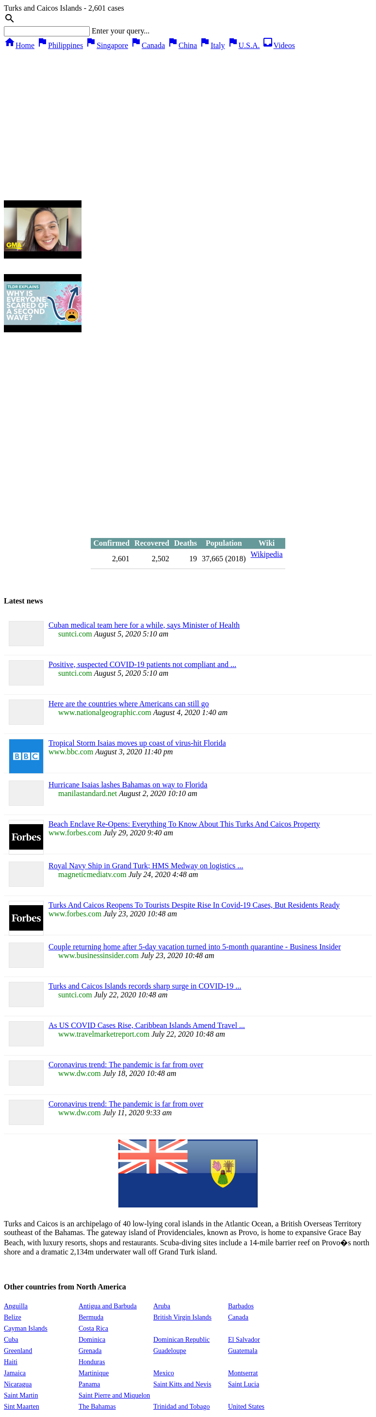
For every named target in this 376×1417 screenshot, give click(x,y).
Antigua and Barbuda (108, 1306)
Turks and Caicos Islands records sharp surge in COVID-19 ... (145, 986)
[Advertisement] (188, 123)
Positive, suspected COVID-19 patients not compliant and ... (142, 664)
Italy (212, 45)
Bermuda (91, 1317)
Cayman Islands (26, 1328)
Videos (278, 45)
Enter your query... (120, 31)
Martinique (94, 1373)
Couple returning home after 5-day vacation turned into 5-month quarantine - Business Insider (195, 947)
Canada (147, 45)
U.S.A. (243, 45)
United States (246, 1406)
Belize (12, 1317)
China (182, 45)
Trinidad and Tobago (181, 1406)
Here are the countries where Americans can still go (129, 704)
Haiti (10, 1362)
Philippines (59, 45)
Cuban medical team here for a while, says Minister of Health (144, 625)
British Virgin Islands (182, 1317)
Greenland (18, 1350)
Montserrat (243, 1373)
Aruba (161, 1306)
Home (19, 45)
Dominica (92, 1339)
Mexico (163, 1373)
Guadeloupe (169, 1350)
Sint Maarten (21, 1406)
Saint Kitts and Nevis (182, 1384)
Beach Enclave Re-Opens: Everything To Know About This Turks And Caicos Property (184, 824)
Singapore (106, 45)
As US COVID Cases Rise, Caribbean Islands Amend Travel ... (147, 1025)
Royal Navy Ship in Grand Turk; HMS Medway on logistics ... (146, 866)
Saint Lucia (243, 1384)
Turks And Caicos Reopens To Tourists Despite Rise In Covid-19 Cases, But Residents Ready (194, 905)
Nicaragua (18, 1384)
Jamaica (15, 1373)
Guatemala (243, 1350)
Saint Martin (21, 1395)
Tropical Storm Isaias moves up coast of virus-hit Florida (137, 743)
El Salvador (244, 1339)
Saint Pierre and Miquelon (114, 1395)
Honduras (92, 1362)
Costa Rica (93, 1328)
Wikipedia (267, 554)
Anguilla (16, 1306)
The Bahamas (97, 1406)
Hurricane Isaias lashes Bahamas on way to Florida (128, 785)
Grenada (90, 1350)
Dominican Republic (181, 1339)
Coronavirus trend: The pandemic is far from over (126, 1064)
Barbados (241, 1306)
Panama (89, 1384)
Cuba (11, 1339)
